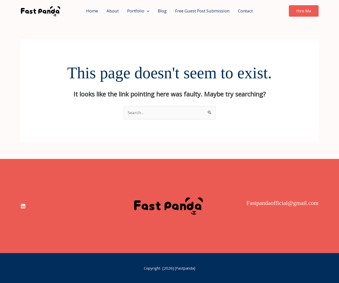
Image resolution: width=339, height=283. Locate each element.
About (113, 11)
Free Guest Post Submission (202, 11)
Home (92, 11)
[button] (146, 11)
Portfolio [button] (138, 11)
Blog (162, 11)
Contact (245, 11)
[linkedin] (23, 206)
